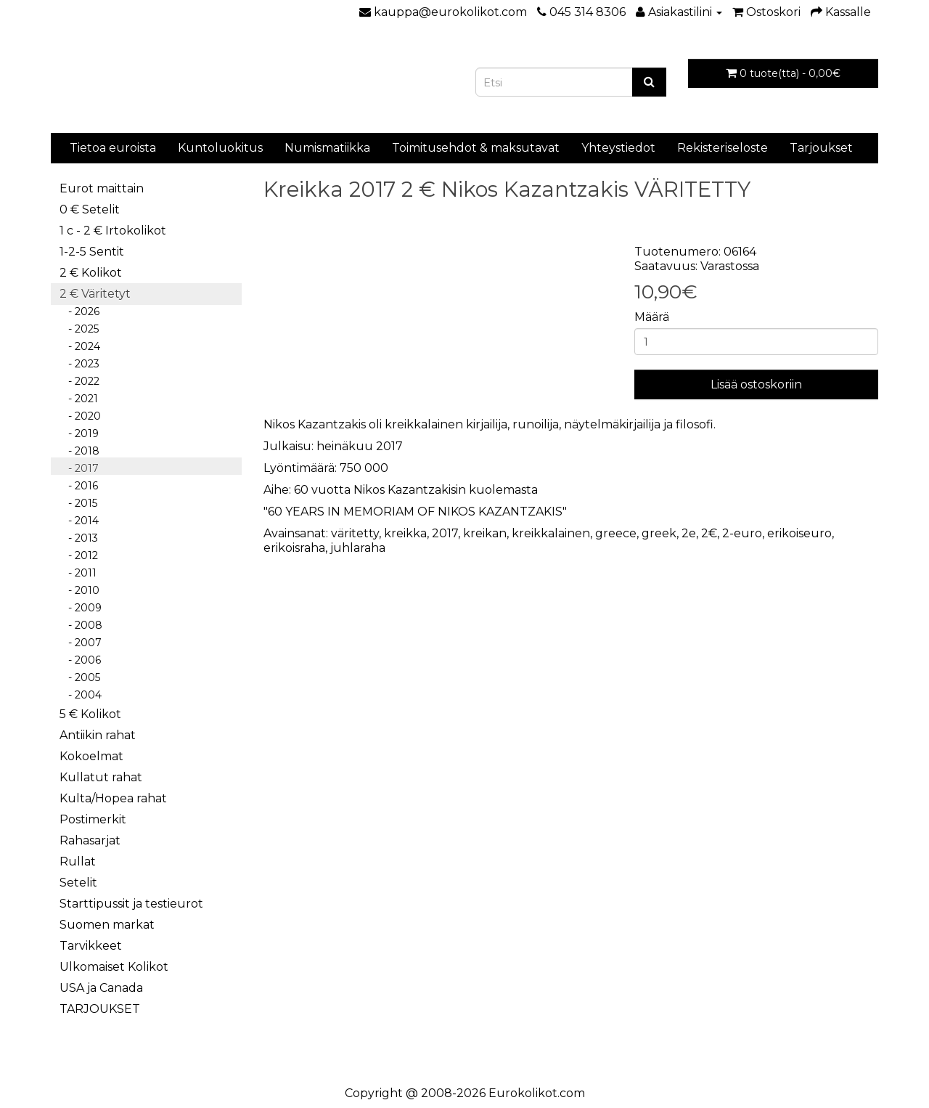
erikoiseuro (799, 533)
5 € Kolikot (90, 714)
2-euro (742, 533)
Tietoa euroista (113, 148)
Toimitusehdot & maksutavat (476, 148)
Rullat (78, 861)
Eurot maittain (102, 188)
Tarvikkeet (91, 946)
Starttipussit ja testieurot (131, 904)
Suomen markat (107, 925)
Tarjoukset (821, 148)
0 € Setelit (90, 209)
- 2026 (79, 311)
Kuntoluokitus (220, 148)
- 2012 (79, 555)
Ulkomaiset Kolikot (114, 967)
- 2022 (79, 381)
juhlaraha (357, 548)
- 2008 (81, 625)
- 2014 (79, 520)
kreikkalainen (551, 533)
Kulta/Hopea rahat (113, 798)
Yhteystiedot (618, 148)
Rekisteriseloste (722, 148)
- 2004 (81, 694)
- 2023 (79, 363)
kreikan (485, 533)
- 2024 (80, 346)
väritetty (355, 533)
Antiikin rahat (98, 735)
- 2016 (79, 485)
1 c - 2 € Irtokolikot (113, 230)
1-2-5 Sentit (92, 251)
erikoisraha (294, 548)
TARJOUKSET (100, 1009)
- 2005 (80, 677)
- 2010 (79, 590)
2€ (709, 533)
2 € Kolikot (91, 273)
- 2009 (81, 607)
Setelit (78, 882)
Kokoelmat (91, 756)
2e (689, 533)
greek (659, 533)
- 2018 (79, 450)
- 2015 (78, 503)
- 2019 (79, 433)
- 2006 (80, 660)
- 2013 (79, 538)
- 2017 (79, 468)
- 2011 (78, 572)
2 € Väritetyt (95, 294)
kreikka (405, 533)
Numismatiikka (327, 148)
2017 (445, 533)
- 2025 (79, 328)
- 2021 (79, 398)
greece (616, 533)
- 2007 (81, 642)
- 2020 (80, 416)
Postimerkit (93, 819)
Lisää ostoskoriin (756, 384)
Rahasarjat (90, 840)
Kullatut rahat (101, 777)
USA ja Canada (101, 988)
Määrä (651, 317)
